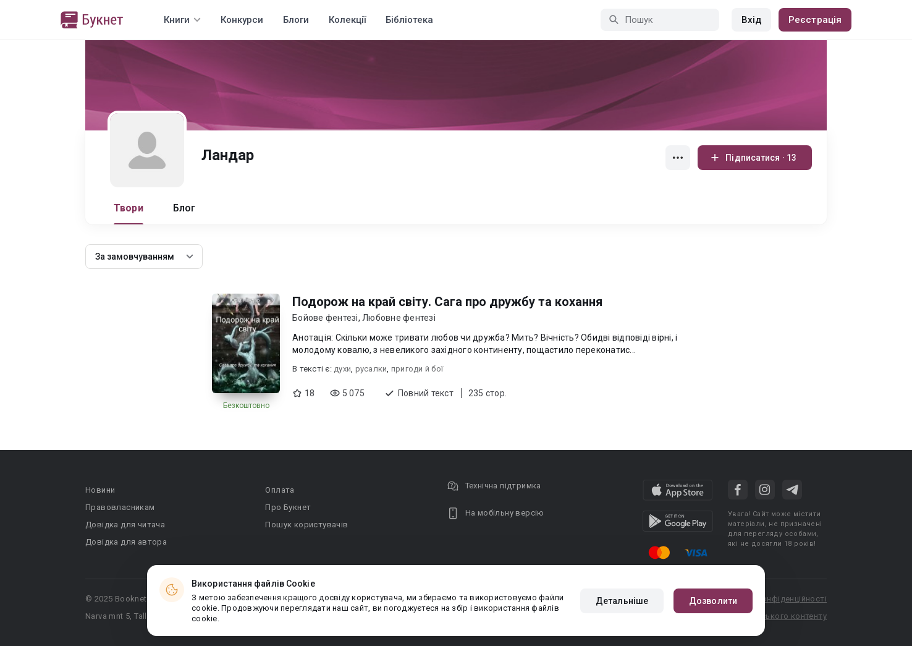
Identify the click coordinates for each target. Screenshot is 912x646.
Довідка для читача (125, 524)
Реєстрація (815, 19)
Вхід (751, 19)
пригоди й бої (417, 368)
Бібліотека (409, 19)
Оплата (279, 490)
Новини (100, 490)
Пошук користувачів (306, 524)
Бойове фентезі (325, 318)
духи (342, 368)
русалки (371, 368)
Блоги (296, 19)
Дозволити (713, 601)
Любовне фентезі (399, 318)
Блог (184, 208)
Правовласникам (120, 507)
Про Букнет (288, 507)
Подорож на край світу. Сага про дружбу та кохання (447, 301)
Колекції (347, 19)
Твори (128, 208)
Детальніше (622, 601)
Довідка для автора (126, 541)
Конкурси (242, 19)
